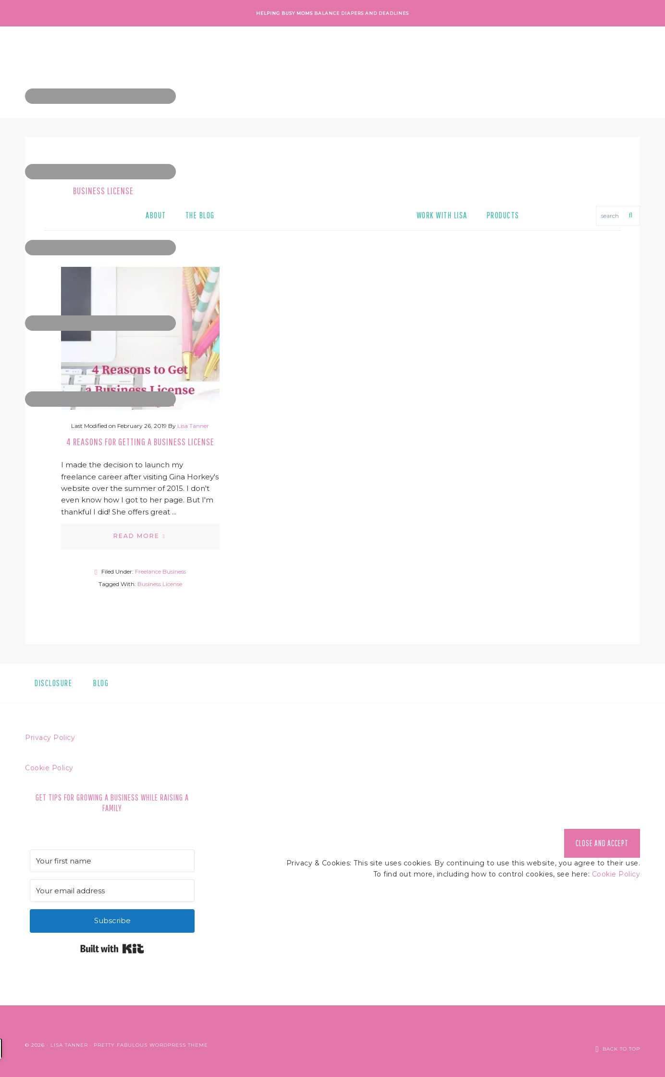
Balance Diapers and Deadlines (361, 13)
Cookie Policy (49, 768)
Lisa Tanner (69, 1041)
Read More (136, 535)
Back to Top (621, 1041)
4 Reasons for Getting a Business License (140, 441)
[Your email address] (112, 890)
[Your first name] (112, 861)
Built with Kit (112, 948)
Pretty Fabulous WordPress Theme (151, 1041)
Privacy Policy (50, 737)
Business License (159, 584)
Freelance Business (160, 571)
